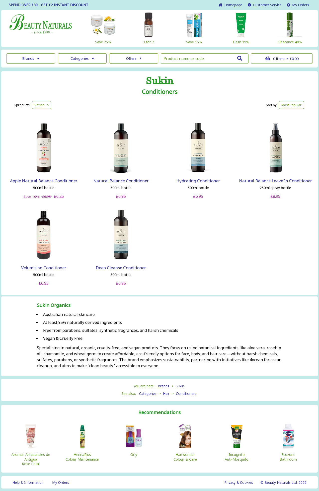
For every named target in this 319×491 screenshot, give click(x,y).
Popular (291, 105)
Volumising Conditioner (43, 268)
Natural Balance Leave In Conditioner (275, 181)
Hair (166, 393)
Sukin (159, 81)
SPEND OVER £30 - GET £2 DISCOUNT (48, 4)
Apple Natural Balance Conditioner (44, 181)
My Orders (298, 4)
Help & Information (28, 482)
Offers (133, 58)
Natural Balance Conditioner (121, 181)
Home (230, 4)
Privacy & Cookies (238, 482)
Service (264, 4)
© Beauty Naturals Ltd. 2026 (283, 482)
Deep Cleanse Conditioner (121, 268)
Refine (41, 105)
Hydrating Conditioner (198, 181)
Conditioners (159, 91)
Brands (30, 58)
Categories (82, 58)
